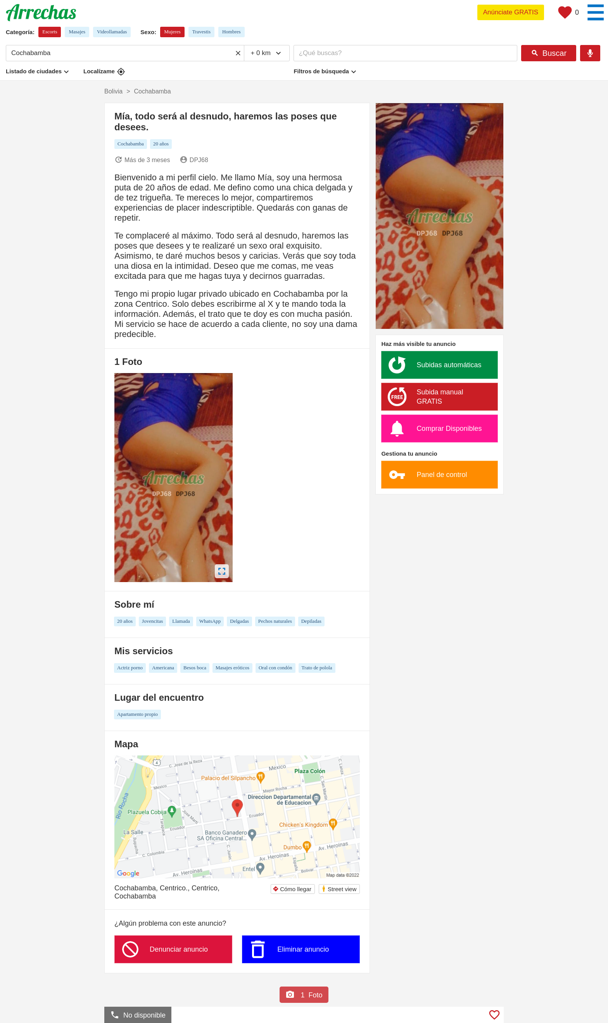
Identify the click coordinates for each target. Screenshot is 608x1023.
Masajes (77, 32)
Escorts (49, 32)
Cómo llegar (292, 889)
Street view (338, 888)
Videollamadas (112, 32)
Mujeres (172, 32)
